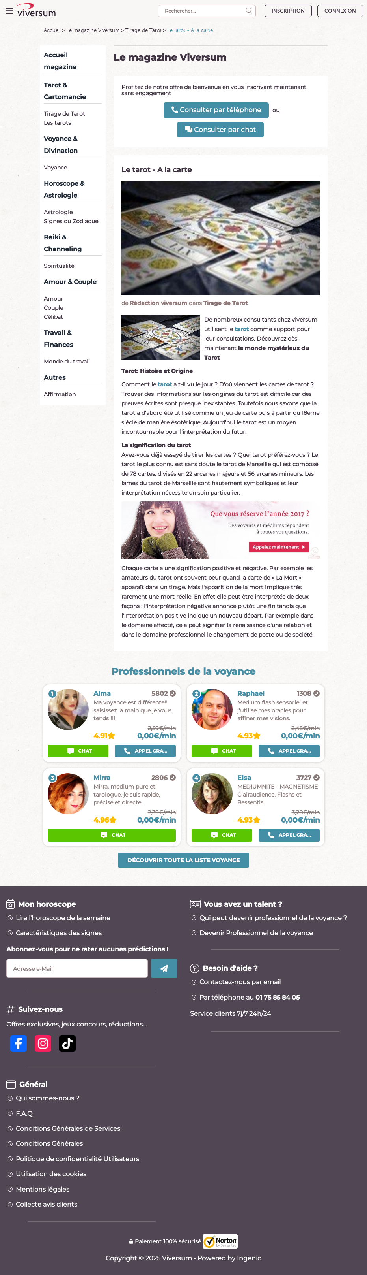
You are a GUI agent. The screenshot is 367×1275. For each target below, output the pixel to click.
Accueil (52, 30)
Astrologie (58, 212)
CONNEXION (340, 11)
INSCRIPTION (288, 11)
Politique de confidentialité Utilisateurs (77, 1159)
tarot (242, 329)
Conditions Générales (49, 1143)
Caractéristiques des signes (59, 933)
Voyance (55, 167)
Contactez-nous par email (240, 982)
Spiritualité (59, 265)
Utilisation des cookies (51, 1174)
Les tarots (57, 122)
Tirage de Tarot (143, 30)
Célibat (53, 316)
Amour (53, 298)
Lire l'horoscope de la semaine (63, 918)
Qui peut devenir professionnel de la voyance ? (273, 918)
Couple (53, 307)
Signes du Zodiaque (71, 221)
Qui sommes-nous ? (47, 1098)
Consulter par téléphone (216, 110)
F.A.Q (24, 1113)
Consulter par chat (220, 130)
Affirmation (60, 394)
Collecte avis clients (46, 1204)
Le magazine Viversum (93, 30)
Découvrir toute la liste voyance (183, 860)
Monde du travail (67, 361)
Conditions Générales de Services (68, 1128)
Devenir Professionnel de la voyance (256, 933)
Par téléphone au (249, 997)
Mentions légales (42, 1189)
